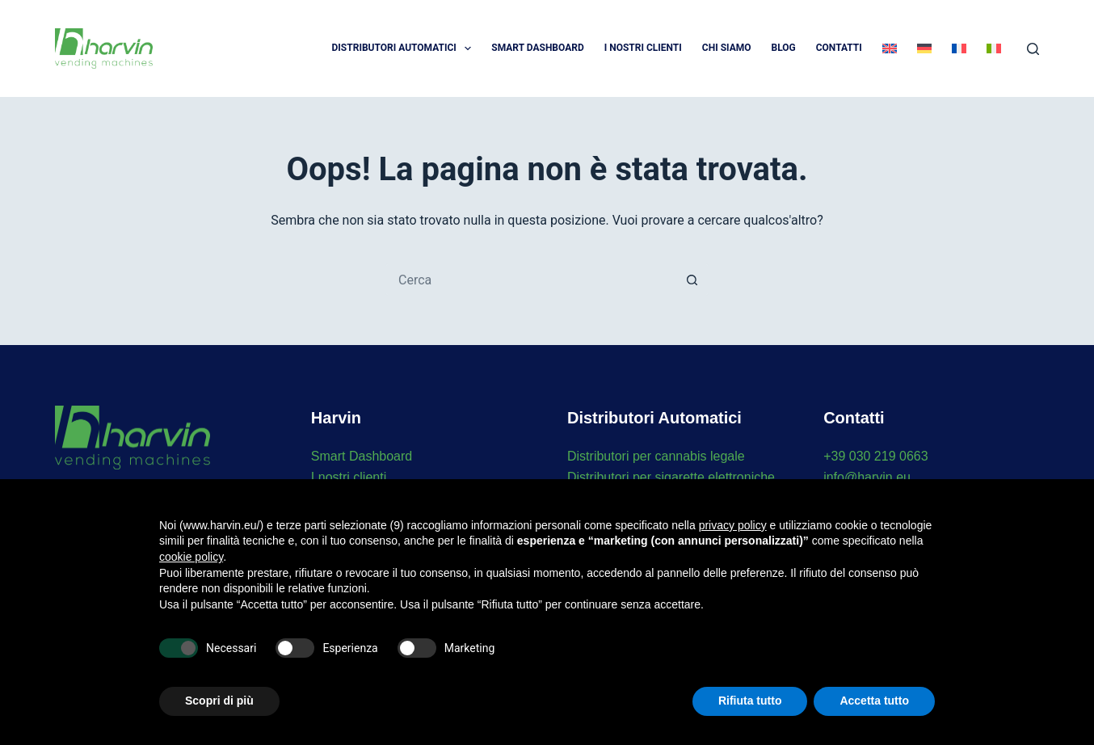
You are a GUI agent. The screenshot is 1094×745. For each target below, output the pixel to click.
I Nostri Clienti (643, 47)
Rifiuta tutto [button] (750, 700)
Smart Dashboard (537, 47)
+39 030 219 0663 (875, 456)
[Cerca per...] (530, 279)
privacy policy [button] (733, 525)
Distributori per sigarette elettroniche (671, 477)
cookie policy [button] (191, 556)
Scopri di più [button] (219, 700)
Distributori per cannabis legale (656, 456)
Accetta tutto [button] (874, 700)
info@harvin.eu (867, 477)
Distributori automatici (405, 48)
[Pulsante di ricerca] (692, 279)
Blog (784, 47)
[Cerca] (1033, 49)
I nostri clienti (348, 477)
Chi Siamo (726, 47)
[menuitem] (889, 48)
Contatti (839, 47)
